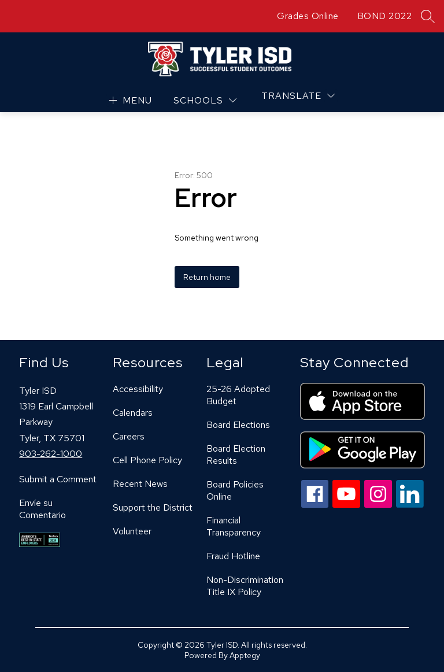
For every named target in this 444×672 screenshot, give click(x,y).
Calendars (133, 413)
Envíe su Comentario (42, 509)
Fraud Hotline (233, 556)
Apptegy (245, 655)
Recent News (140, 484)
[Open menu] (129, 100)
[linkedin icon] (410, 505)
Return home (207, 277)
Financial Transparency (233, 526)
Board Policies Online (235, 490)
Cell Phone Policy (147, 460)
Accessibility (138, 389)
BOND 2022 (384, 16)
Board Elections (238, 425)
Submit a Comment (58, 479)
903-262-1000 (50, 454)
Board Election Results (235, 454)
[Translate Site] (298, 95)
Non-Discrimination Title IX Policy (244, 586)
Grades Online (308, 16)
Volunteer (132, 531)
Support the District (153, 507)
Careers (129, 436)
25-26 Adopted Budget (238, 395)
